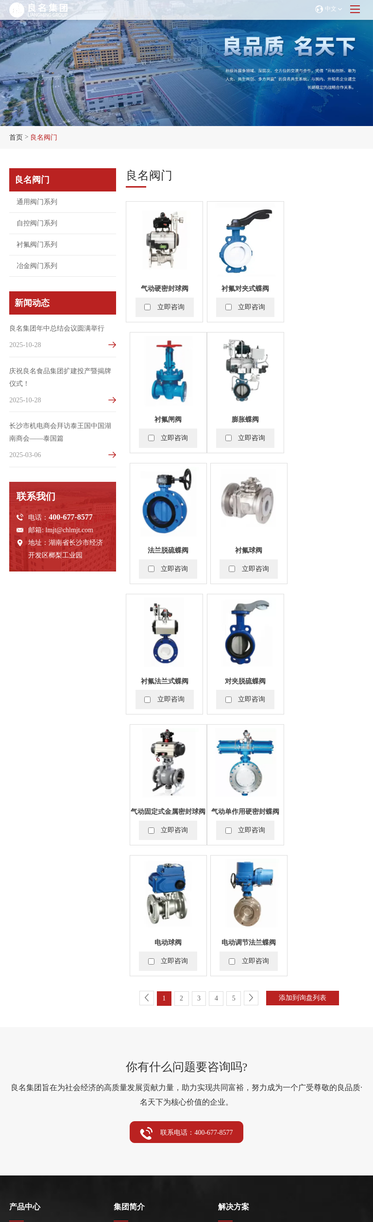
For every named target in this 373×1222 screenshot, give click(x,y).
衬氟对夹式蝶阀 (245, 288)
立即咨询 (171, 306)
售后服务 (22, 1083)
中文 (328, 9)
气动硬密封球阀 (164, 288)
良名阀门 (43, 137)
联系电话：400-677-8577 (186, 869)
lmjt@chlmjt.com (70, 532)
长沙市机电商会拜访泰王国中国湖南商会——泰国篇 (60, 434)
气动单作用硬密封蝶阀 (164, 679)
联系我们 (233, 1040)
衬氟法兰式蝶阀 (164, 549)
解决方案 (233, 943)
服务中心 (24, 1040)
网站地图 (189, 1175)
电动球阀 (244, 679)
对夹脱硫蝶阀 (244, 549)
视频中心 (127, 1095)
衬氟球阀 (325, 418)
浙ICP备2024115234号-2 (244, 1175)
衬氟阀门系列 (29, 999)
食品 (225, 986)
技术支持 (22, 1108)
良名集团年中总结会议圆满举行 (56, 328)
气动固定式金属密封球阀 (325, 549)
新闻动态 (129, 1040)
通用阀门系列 (29, 974)
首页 (16, 137)
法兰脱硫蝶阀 (244, 418)
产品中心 (24, 943)
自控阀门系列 (29, 986)
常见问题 (22, 1095)
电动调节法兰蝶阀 (325, 679)
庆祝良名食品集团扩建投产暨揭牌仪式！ (60, 378)
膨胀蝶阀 (164, 418)
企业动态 (127, 1070)
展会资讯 (22, 1070)
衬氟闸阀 (325, 288)
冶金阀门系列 (29, 1012)
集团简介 (129, 943)
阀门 (225, 974)
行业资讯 (127, 1083)
